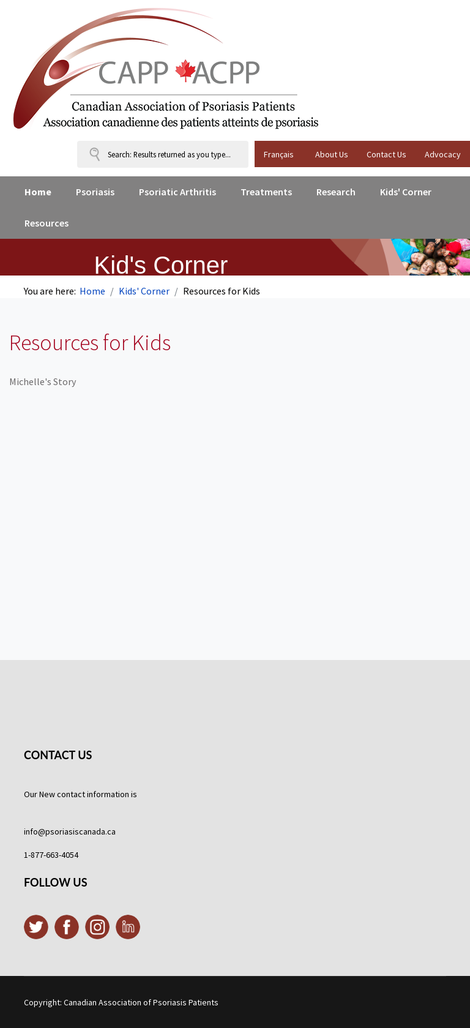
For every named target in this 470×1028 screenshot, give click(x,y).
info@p (37, 831)
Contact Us (386, 154)
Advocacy (443, 154)
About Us (331, 154)
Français (279, 154)
